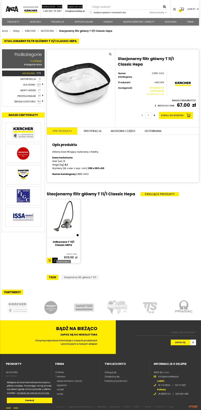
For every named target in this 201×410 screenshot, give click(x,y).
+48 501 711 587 (52, 11)
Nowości (35, 21)
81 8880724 (164, 394)
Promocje (57, 21)
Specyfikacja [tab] (92, 131)
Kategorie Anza (22, 62)
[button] (110, 54)
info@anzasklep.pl (75, 11)
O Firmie (59, 372)
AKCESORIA (31, 73)
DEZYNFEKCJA (30, 79)
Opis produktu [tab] (62, 131)
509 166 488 (181, 394)
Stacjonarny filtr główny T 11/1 (80, 277)
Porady (108, 21)
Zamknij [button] (29, 400)
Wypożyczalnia (84, 21)
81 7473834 (164, 385)
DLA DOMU (32, 85)
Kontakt (59, 389)
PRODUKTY (13, 21)
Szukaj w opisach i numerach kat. (110, 12)
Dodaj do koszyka (175, 115)
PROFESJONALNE (29, 96)
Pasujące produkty (160, 194)
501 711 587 (180, 385)
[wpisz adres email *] (166, 332)
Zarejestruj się (112, 376)
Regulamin (61, 385)
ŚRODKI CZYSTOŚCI (27, 102)
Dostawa (171, 21)
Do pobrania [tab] (153, 131)
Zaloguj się (110, 372)
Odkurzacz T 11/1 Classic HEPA (63, 243)
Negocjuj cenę (164, 105)
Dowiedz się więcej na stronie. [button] (33, 393)
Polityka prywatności (116, 381)
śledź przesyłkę (158, 12)
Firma (190, 21)
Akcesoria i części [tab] (123, 131)
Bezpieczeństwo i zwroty (138, 21)
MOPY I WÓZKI (30, 90)
